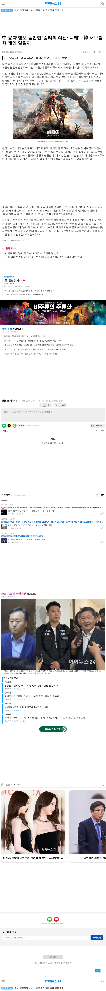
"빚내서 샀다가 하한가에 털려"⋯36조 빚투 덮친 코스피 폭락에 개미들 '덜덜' (35, 349)
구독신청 (97, 937)
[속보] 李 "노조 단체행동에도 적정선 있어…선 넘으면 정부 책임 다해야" (33, 340)
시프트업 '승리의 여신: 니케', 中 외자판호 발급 (33, 253)
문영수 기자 (14, 280)
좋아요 (24, 280)
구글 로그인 (14, 426)
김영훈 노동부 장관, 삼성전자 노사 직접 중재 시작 (24, 336)
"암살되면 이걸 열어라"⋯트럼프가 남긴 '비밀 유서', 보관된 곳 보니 (31, 354)
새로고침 (23, 329)
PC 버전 (53, 957)
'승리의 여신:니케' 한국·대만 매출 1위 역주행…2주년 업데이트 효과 (45, 257)
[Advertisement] (53, 24)
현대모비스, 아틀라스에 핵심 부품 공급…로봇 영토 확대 (31, 696)
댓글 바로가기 (97, 971)
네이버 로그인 (4, 426)
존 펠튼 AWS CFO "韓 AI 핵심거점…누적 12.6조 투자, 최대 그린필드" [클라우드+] (44, 718)
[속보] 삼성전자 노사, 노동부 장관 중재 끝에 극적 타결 (39, 10)
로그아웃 (21, 425)
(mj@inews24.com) (18, 240)
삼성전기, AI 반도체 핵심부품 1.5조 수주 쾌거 (26, 707)
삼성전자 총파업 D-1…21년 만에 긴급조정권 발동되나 (31, 685)
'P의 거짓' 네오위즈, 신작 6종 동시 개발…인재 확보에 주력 (30, 291)
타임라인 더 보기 (53, 729)
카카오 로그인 (9, 426)
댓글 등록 (99, 426)
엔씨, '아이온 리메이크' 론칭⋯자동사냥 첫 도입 (25, 294)
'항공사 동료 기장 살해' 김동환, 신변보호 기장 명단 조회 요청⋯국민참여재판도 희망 (38, 345)
